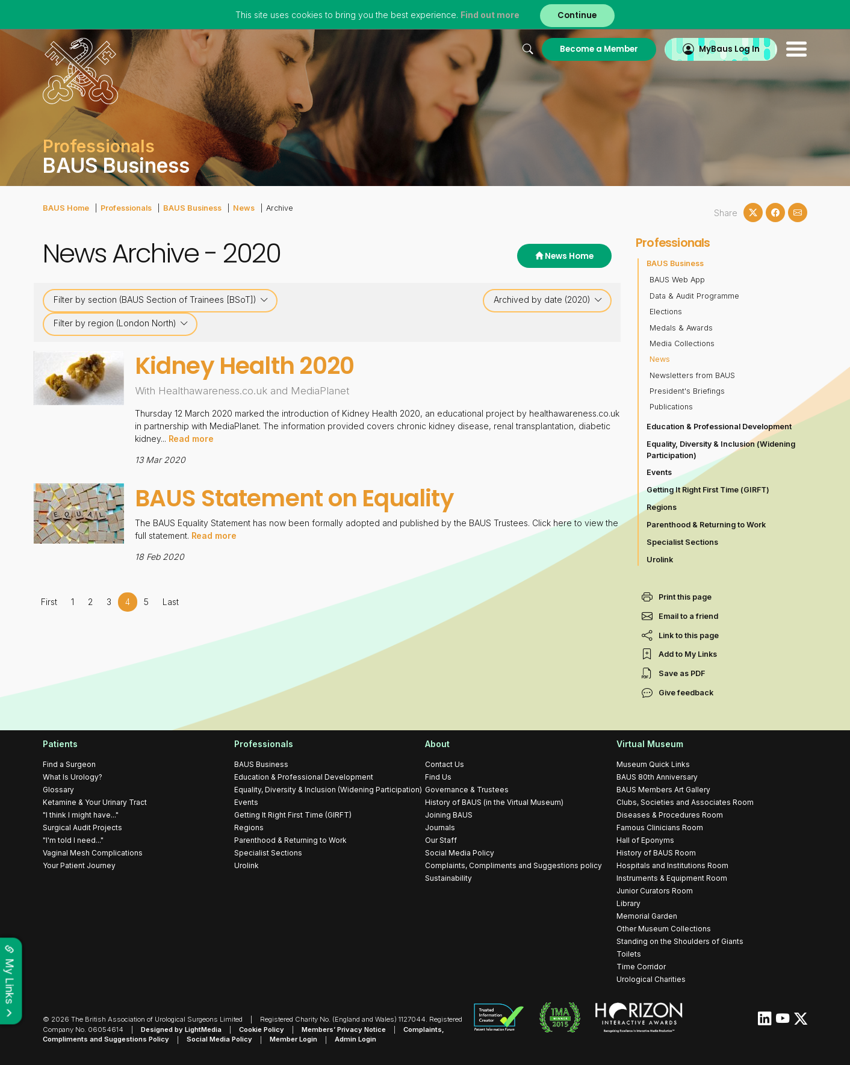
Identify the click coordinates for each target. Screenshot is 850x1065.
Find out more (490, 15)
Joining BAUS (449, 814)
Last (171, 601)
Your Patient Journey (79, 865)
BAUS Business (191, 208)
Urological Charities (651, 979)
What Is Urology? (72, 776)
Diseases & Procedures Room (669, 814)
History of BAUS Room (656, 852)
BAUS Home (65, 208)
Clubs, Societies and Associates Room (685, 802)
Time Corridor (641, 966)
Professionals (125, 208)
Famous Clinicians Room (659, 827)
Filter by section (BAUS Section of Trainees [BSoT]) (161, 299)
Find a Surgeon (69, 764)
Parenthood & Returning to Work (706, 524)
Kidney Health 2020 (245, 365)
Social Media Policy (459, 852)
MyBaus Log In (728, 49)
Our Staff (441, 840)
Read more (191, 438)
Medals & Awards (681, 327)
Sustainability (448, 878)
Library (628, 903)
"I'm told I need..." (73, 840)
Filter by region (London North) (121, 323)
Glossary (58, 789)
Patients (60, 744)
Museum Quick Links (653, 764)
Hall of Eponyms (645, 840)
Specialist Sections (682, 542)
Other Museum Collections (663, 928)
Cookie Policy (261, 1029)
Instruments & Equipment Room (671, 878)
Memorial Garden (646, 916)
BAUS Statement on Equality (295, 498)
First (49, 601)
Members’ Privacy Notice (344, 1029)
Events (659, 472)
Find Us (438, 776)
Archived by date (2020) (548, 299)
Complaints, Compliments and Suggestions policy (513, 865)
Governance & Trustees (467, 789)
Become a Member (598, 49)
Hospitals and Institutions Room (672, 865)
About (437, 744)
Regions (662, 507)
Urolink (660, 559)
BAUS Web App (677, 279)
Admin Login (355, 1040)
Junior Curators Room (654, 890)
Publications (671, 406)
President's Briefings (687, 391)
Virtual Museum (649, 744)
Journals (440, 827)
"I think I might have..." (81, 814)
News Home (564, 256)
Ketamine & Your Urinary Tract (95, 802)
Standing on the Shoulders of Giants (679, 941)
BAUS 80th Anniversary (657, 776)
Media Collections (682, 343)
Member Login (293, 1040)
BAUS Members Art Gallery (663, 789)
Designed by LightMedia (181, 1029)
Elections (666, 311)
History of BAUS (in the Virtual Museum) (494, 802)
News (242, 208)
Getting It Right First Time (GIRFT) (708, 489)
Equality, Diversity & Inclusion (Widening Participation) (721, 449)
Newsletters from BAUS (692, 375)
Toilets (628, 953)
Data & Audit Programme (694, 295)
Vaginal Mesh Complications (93, 852)
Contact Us (444, 764)
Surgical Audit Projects (82, 827)
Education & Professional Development (719, 426)
